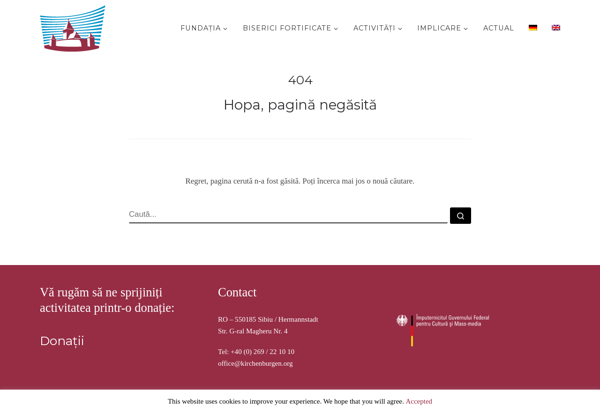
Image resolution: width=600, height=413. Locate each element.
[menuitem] (531, 27)
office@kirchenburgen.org (255, 363)
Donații (62, 340)
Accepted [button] (418, 401)
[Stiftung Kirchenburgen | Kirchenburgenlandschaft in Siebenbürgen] (75, 26)
